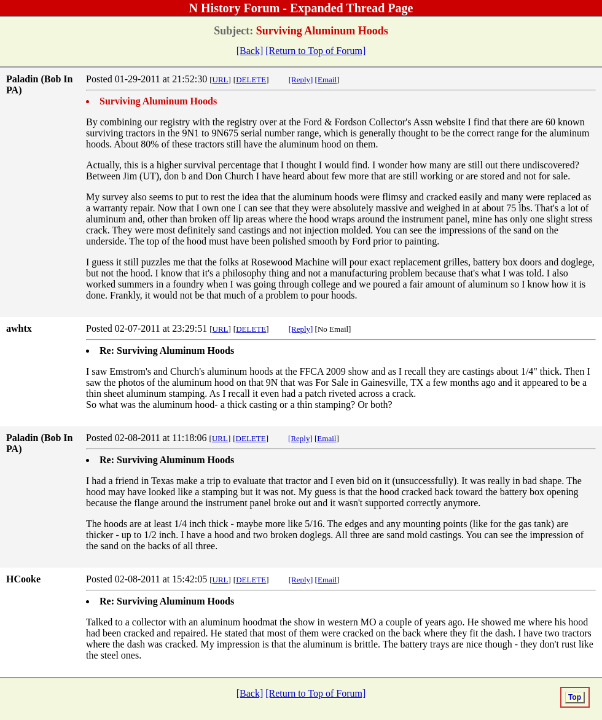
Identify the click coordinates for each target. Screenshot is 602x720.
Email (327, 79)
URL (221, 79)
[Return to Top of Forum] (315, 50)
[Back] (250, 50)
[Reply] (301, 79)
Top (574, 697)
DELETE (251, 79)
